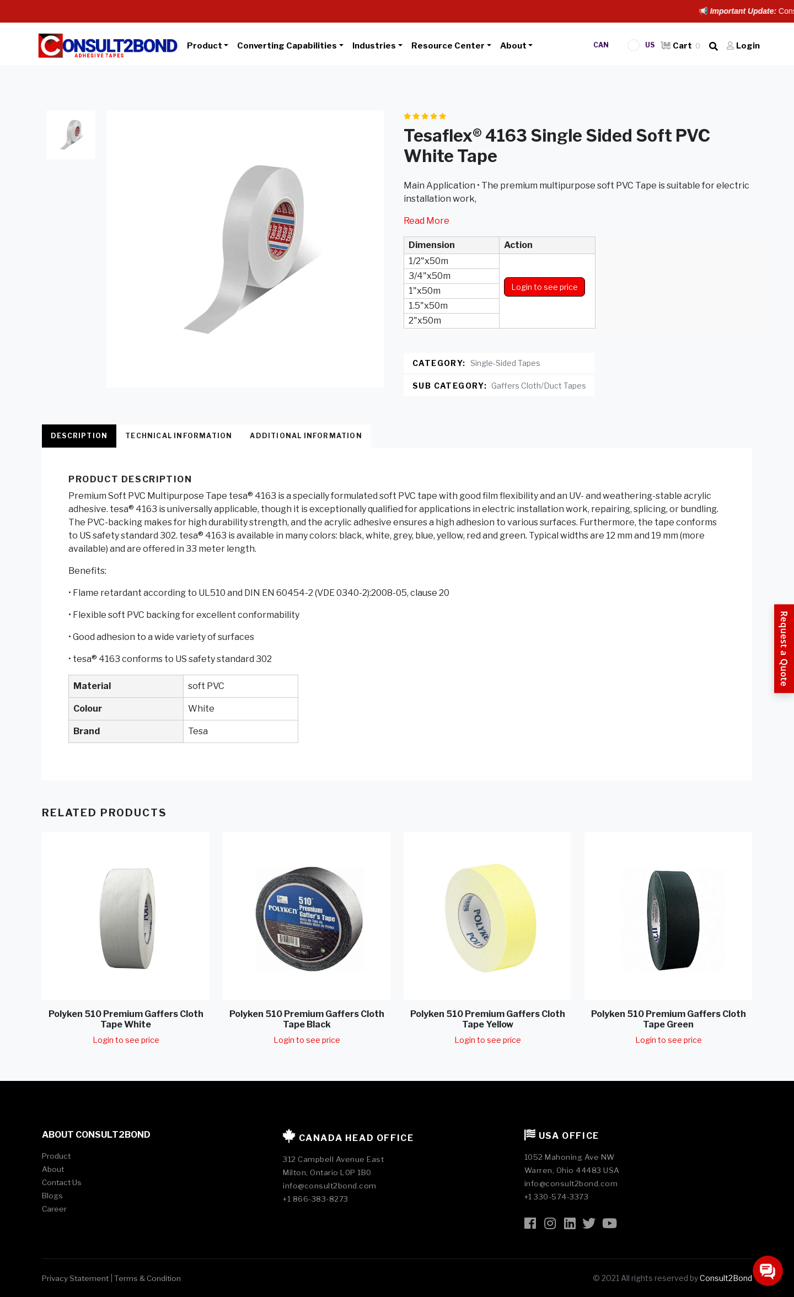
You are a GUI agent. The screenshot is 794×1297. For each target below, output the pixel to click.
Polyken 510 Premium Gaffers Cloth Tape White (126, 1019)
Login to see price (544, 287)
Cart (680, 46)
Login (743, 46)
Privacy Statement (75, 1278)
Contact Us (62, 1182)
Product (204, 46)
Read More (426, 221)
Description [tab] (79, 436)
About (513, 46)
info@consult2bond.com (330, 1185)
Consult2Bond (726, 1278)
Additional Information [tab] (306, 436)
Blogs (52, 1195)
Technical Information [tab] (178, 436)
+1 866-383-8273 (315, 1198)
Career (54, 1208)
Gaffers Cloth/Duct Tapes (538, 385)
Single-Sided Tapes (505, 363)
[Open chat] (768, 1271)
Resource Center (448, 46)
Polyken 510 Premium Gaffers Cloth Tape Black (306, 1019)
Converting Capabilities (287, 46)
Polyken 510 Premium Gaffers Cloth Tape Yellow (487, 1019)
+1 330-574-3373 (556, 1196)
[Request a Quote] (784, 648)
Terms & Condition (147, 1278)
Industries (374, 46)
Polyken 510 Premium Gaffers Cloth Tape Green (668, 1019)
